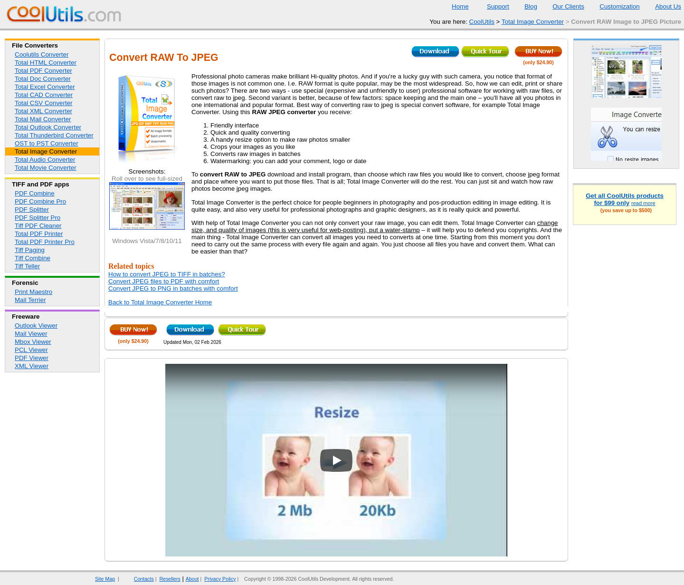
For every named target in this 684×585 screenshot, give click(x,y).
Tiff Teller (27, 266)
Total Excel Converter (45, 86)
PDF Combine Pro (40, 201)
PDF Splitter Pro (37, 217)
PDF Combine (35, 193)
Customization (613, 6)
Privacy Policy (220, 579)
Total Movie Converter (45, 167)
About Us (662, 6)
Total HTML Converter (45, 62)
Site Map (105, 579)
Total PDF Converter (43, 70)
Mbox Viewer (33, 341)
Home (460, 6)
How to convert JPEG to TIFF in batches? (166, 274)
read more (643, 203)
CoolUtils (481, 21)
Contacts (138, 579)
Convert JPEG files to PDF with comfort (163, 281)
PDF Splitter (32, 209)
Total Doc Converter (43, 78)
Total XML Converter (43, 111)
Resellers (169, 579)
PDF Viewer (31, 357)
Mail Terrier (30, 299)
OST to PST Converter (46, 143)
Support (492, 6)
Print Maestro (33, 291)
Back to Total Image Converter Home (160, 302)
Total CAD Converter (44, 94)
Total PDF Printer (39, 233)
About (192, 579)
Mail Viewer (31, 333)
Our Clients (562, 6)
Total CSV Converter (43, 103)
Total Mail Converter (43, 119)
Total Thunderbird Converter (54, 135)
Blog (525, 6)
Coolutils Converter (41, 54)
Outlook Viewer (36, 325)
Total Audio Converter (45, 159)
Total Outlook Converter (48, 127)
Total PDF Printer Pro (45, 241)
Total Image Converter (533, 21)
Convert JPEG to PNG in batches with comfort (173, 288)
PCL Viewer (31, 349)
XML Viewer (31, 366)
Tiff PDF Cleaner (38, 225)
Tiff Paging (30, 250)
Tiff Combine (32, 258)
